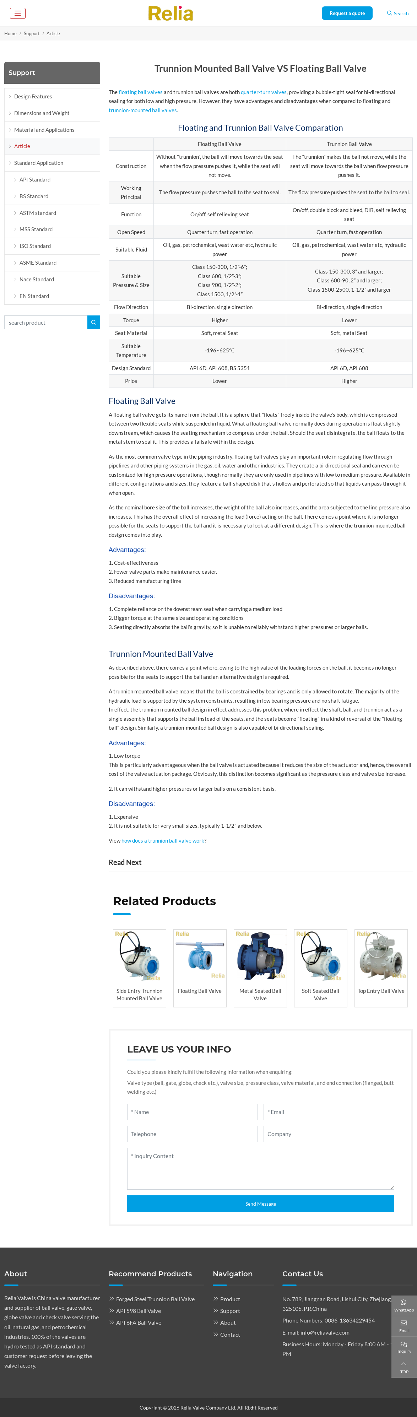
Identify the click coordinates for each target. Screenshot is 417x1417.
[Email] (329, 1112)
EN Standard (34, 296)
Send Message (260, 1204)
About (228, 1322)
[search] (93, 322)
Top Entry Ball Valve (381, 991)
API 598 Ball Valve (138, 1310)
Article (22, 146)
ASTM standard (38, 213)
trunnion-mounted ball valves (143, 110)
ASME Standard (38, 262)
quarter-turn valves (264, 92)
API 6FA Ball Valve (138, 1322)
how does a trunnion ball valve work (162, 840)
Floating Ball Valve (200, 991)
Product (230, 1299)
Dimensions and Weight (42, 113)
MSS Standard (36, 229)
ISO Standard (35, 246)
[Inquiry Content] (261, 1169)
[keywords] (46, 322)
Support (230, 1310)
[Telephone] (192, 1134)
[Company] (329, 1134)
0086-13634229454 (350, 1320)
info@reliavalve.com (325, 1332)
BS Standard (34, 196)
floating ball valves (141, 92)
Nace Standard (37, 279)
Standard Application (38, 162)
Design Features (33, 96)
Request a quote (347, 13)
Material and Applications (44, 129)
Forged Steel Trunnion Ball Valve (155, 1299)
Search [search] (398, 13)
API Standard (35, 179)
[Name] (192, 1112)
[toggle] (18, 13)
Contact (230, 1334)
